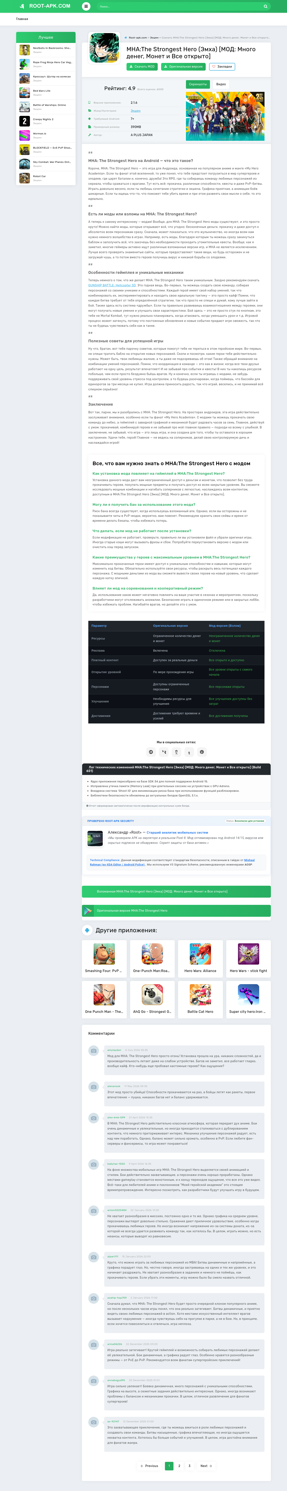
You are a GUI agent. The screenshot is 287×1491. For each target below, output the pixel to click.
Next (206, 1466)
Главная (22, 19)
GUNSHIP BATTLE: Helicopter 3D (112, 285)
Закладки (222, 66)
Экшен (136, 111)
